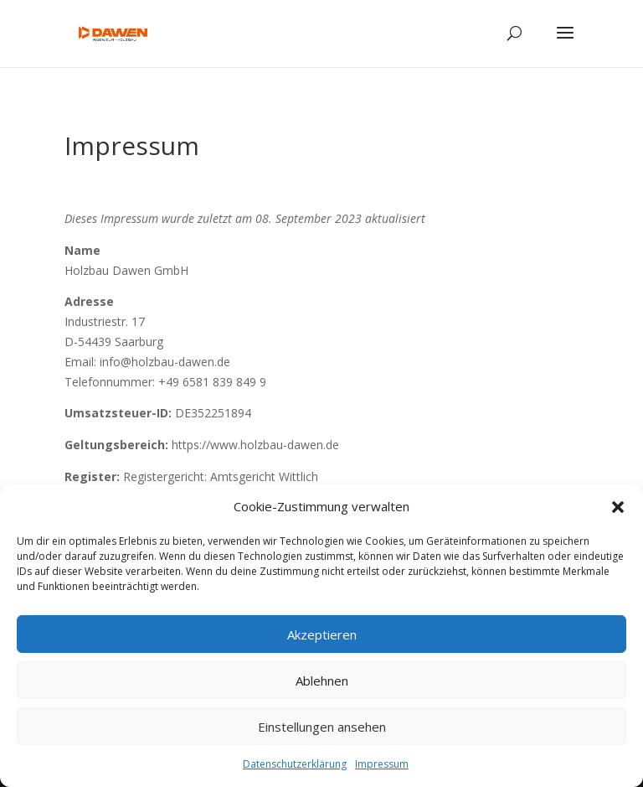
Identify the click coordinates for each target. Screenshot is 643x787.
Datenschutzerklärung (295, 764)
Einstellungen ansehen (322, 726)
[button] (618, 507)
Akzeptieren (322, 634)
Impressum (382, 764)
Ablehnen (322, 680)
